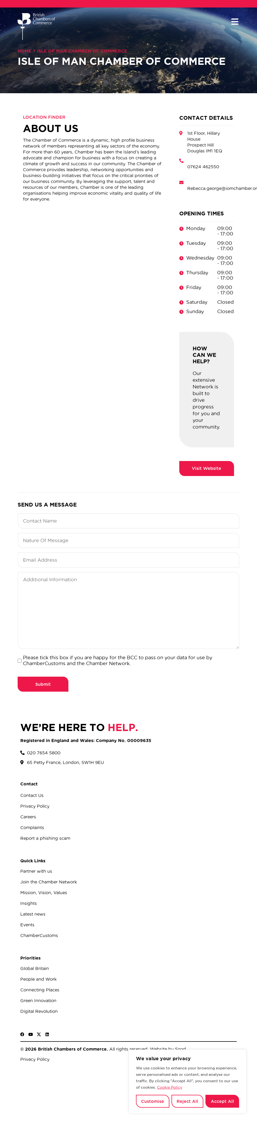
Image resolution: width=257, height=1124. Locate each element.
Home (24, 51)
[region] (187, 1081)
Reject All (187, 1101)
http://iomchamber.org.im (206, 468)
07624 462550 (203, 166)
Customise (152, 1101)
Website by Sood (167, 1049)
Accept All (222, 1101)
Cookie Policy (169, 1087)
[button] (234, 22)
